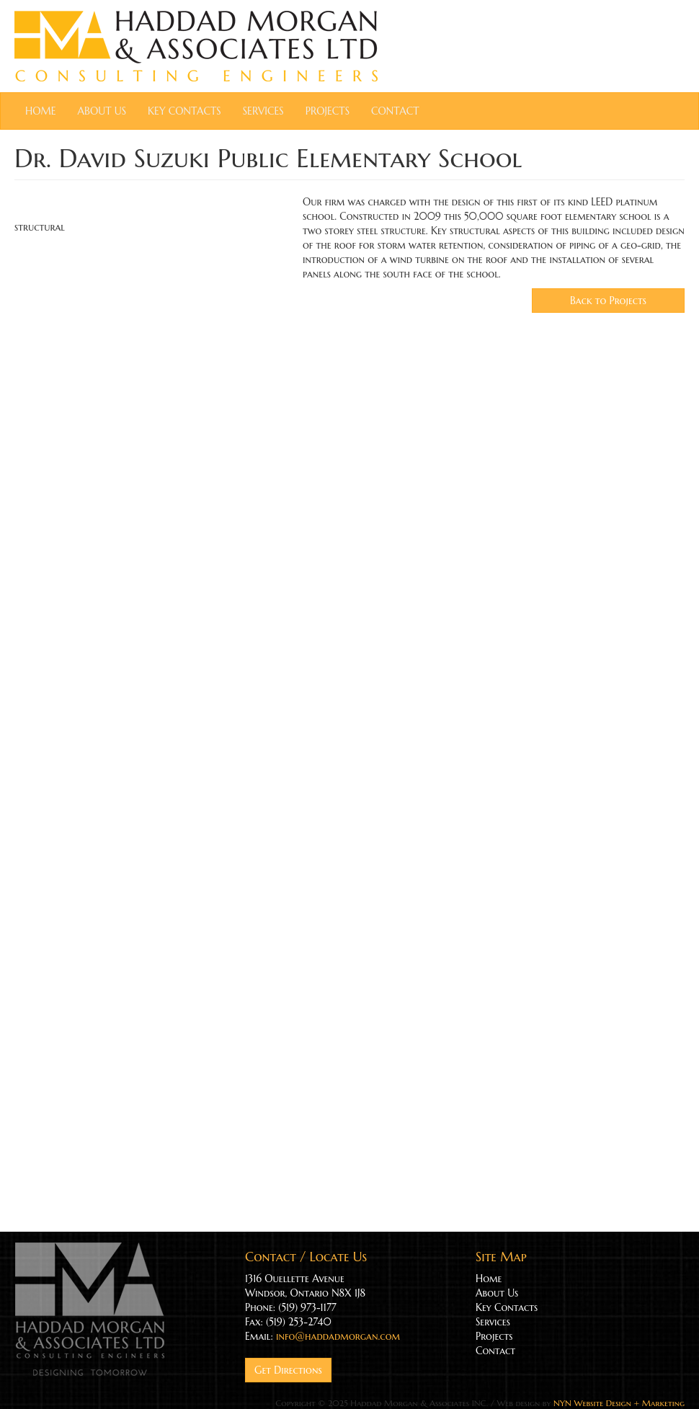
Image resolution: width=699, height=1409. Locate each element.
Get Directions (288, 1370)
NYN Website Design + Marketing (619, 1402)
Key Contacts (184, 111)
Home (40, 111)
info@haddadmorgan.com (338, 1336)
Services (263, 111)
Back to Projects (608, 300)
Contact (395, 111)
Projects (328, 111)
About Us (102, 111)
